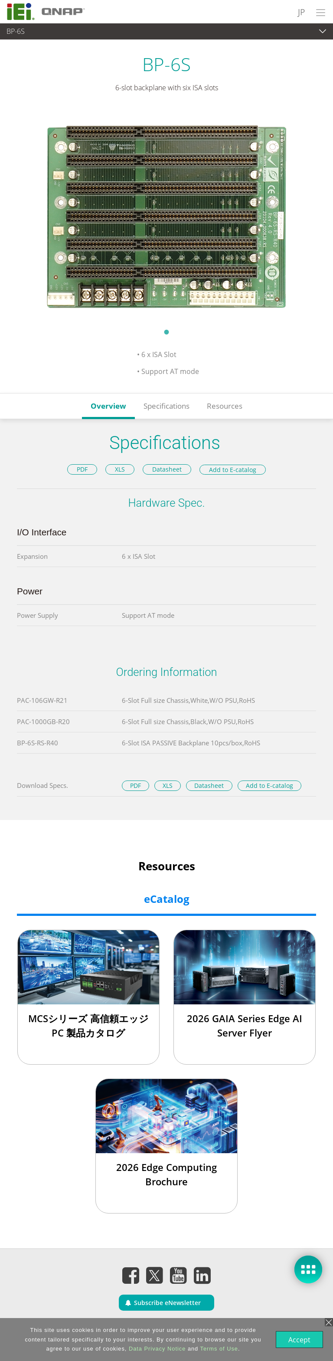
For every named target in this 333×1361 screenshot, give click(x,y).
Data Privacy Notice (156, 1348)
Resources (224, 406)
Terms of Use (218, 1348)
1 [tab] (166, 332)
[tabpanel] (166, 216)
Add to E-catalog (232, 470)
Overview (108, 406)
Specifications (166, 406)
